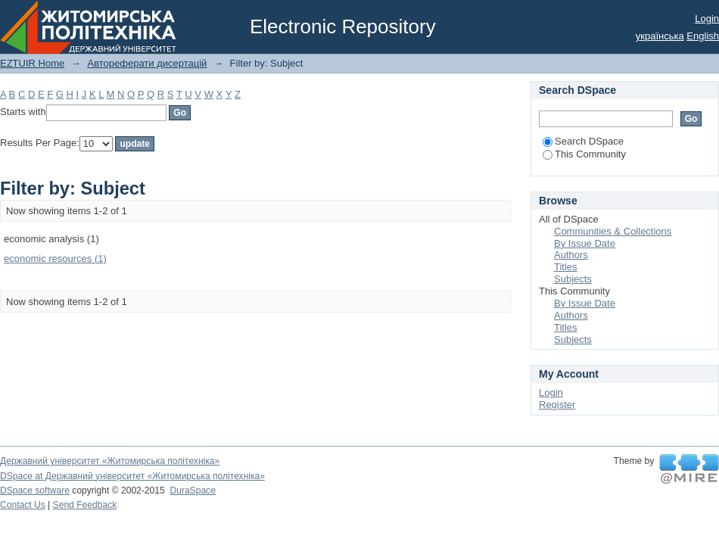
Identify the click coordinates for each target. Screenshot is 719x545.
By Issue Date (584, 243)
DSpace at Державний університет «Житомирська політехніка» (132, 476)
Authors (571, 254)
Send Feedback (85, 505)
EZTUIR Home (32, 63)
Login (707, 18)
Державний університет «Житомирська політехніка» (109, 461)
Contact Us (22, 505)
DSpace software (35, 490)
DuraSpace (192, 490)
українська (660, 36)
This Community (584, 154)
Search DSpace (583, 141)
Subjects (573, 279)
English (702, 36)
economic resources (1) (55, 258)
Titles (565, 266)
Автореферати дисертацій (147, 63)
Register (557, 404)
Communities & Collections (612, 231)
